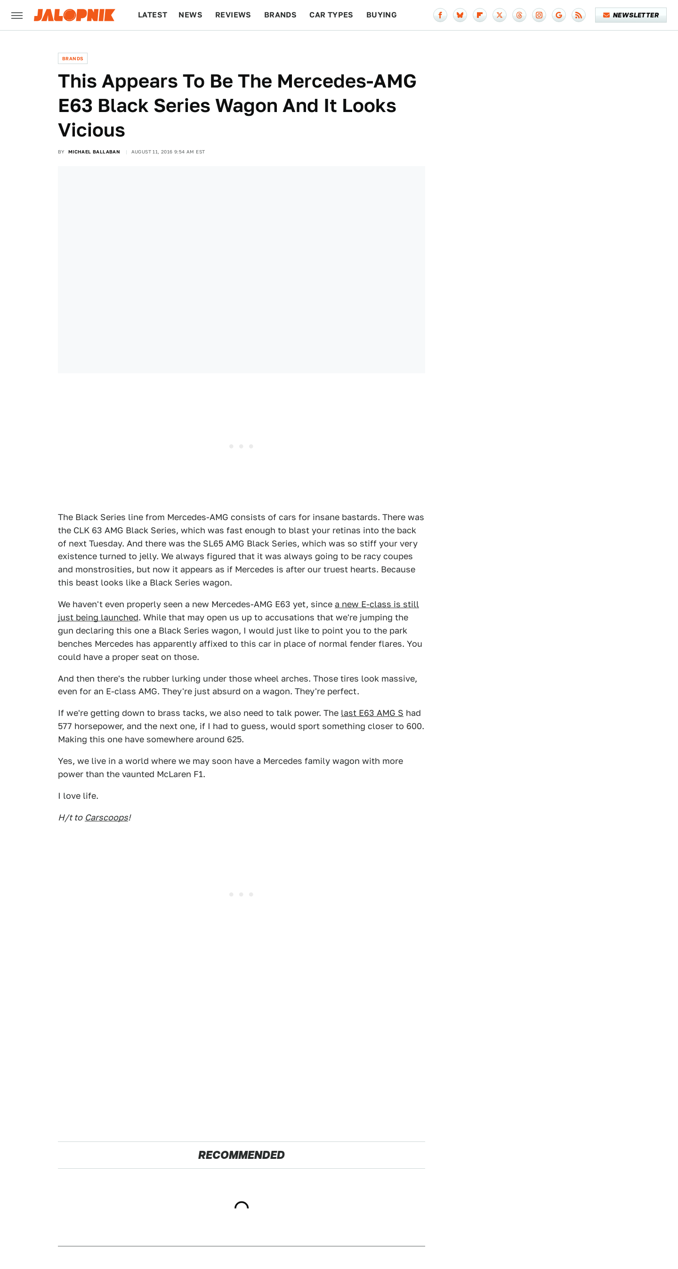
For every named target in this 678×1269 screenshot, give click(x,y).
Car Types (331, 14)
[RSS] (579, 15)
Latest (152, 14)
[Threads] (519, 15)
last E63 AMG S (372, 713)
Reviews (233, 14)
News (190, 14)
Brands (280, 14)
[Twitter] (499, 15)
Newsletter (631, 15)
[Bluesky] (460, 15)
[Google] (559, 15)
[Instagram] (539, 15)
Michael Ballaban (94, 151)
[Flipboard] (480, 15)
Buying (381, 14)
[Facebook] (440, 15)
